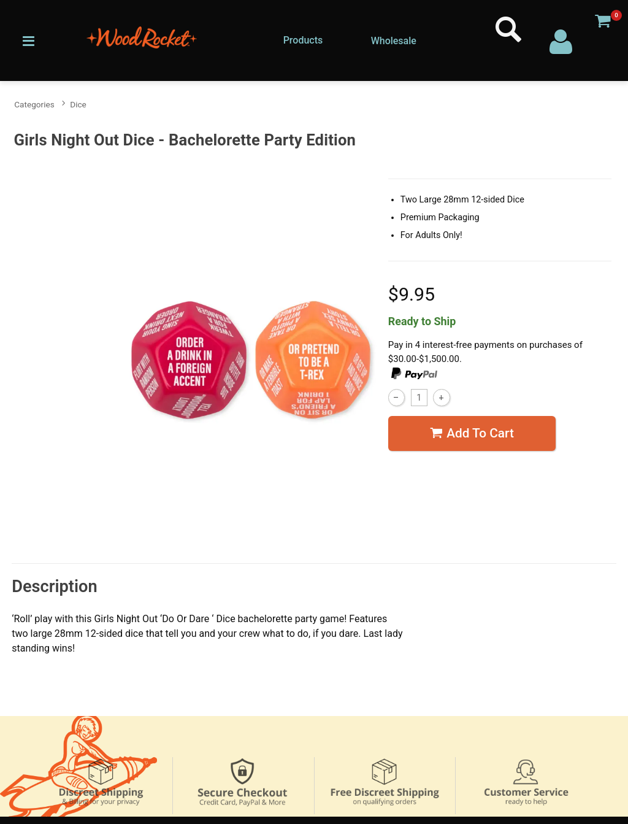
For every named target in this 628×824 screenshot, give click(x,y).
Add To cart (472, 433)
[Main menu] (28, 40)
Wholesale (393, 41)
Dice (78, 104)
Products (303, 40)
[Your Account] (560, 40)
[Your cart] (602, 20)
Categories (34, 104)
